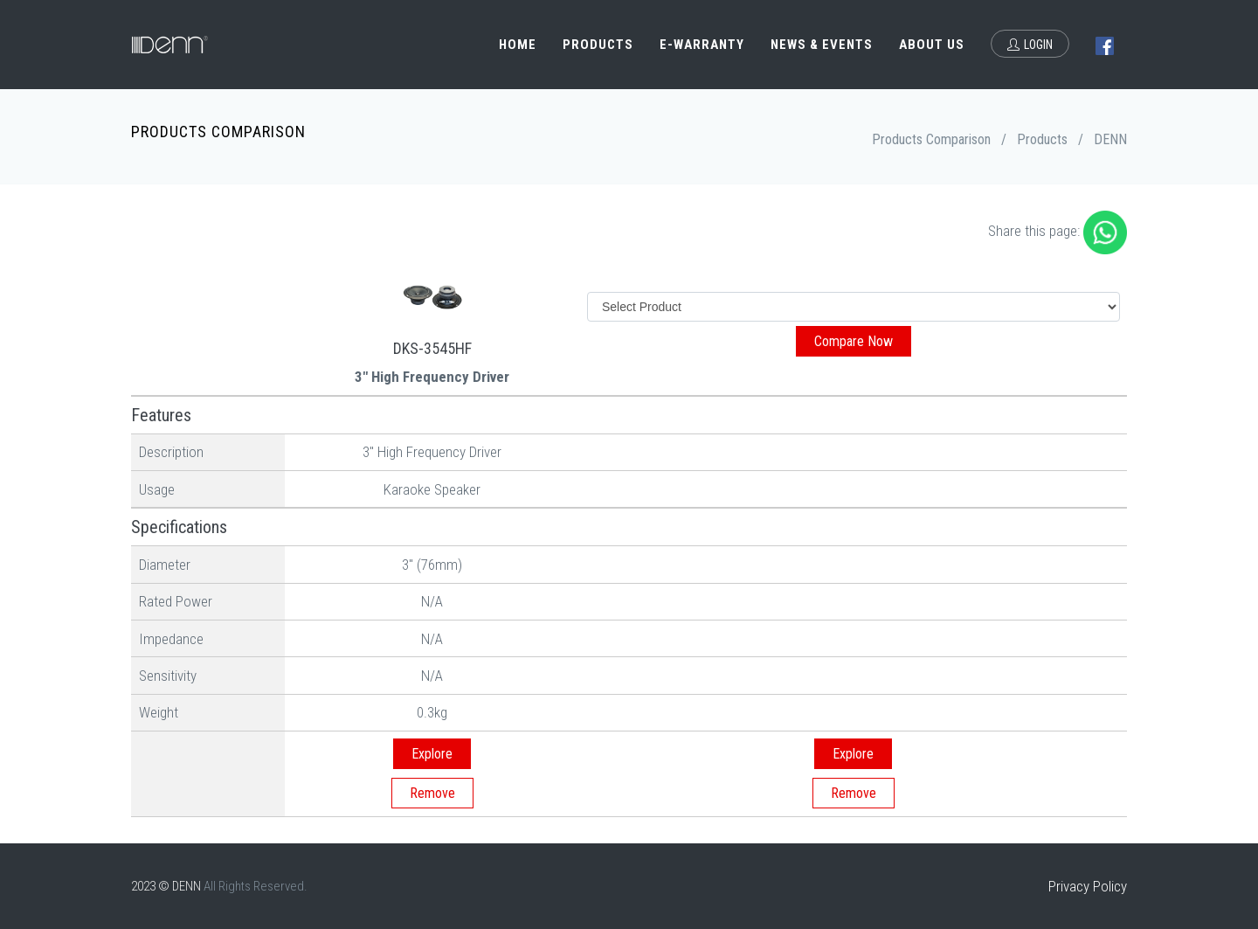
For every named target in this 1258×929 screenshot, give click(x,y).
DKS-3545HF (432, 348)
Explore (432, 753)
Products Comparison (931, 139)
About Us (931, 44)
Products (598, 44)
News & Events (822, 44)
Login (1030, 45)
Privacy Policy (1087, 886)
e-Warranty (702, 44)
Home (517, 44)
